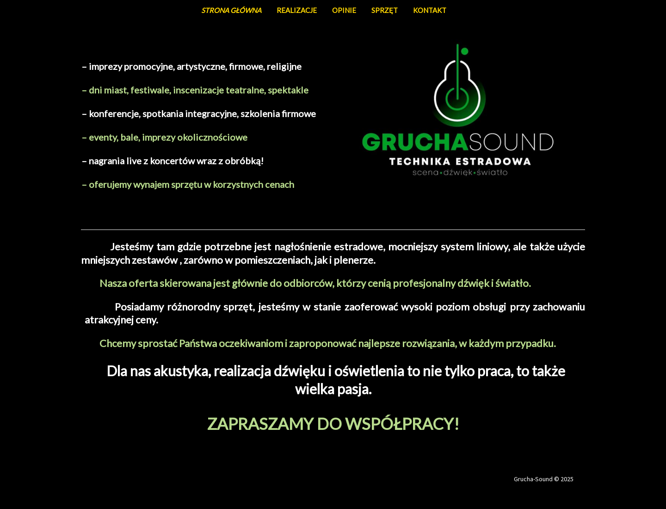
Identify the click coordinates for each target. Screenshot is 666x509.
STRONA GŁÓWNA (231, 10)
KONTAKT (429, 10)
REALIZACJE (297, 10)
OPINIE (344, 10)
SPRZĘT (384, 10)
